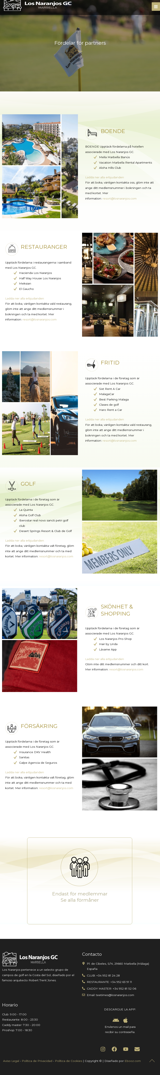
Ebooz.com (133, 1061)
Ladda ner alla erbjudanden (104, 177)
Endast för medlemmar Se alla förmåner (80, 897)
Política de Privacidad (37, 1061)
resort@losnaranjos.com (120, 198)
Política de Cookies (68, 1061)
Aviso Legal (11, 1061)
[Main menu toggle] (156, 6)
